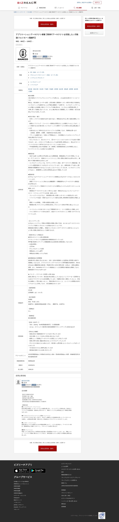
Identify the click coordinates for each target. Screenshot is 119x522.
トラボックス (17, 502)
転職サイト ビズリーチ (19, 12)
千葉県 (46, 89)
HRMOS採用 (17, 486)
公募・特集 (97, 7)
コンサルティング (35, 82)
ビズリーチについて (66, 463)
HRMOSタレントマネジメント (21, 484)
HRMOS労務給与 (18, 493)
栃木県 (61, 89)
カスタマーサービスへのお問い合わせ (70, 469)
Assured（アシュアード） (20, 507)
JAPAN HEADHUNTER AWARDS (69, 485)
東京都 (30, 89)
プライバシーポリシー (66, 492)
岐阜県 (76, 89)
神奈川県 (36, 89)
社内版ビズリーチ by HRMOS (21, 481)
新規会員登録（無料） (47, 24)
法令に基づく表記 (65, 495)
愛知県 (66, 89)
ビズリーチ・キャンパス (20, 495)
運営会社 (63, 503)
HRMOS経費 (17, 490)
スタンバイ (16, 509)
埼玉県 (42, 89)
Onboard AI (16, 497)
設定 (62, 472)
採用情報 (63, 506)
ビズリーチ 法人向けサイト (68, 498)
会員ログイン (94, 33)
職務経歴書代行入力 (66, 474)
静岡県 (71, 89)
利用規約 (63, 490)
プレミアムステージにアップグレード (70, 477)
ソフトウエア (34, 84)
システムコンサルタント (37, 77)
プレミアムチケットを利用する (69, 480)
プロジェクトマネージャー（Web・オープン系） (44, 75)
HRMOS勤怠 (17, 488)
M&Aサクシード (18, 500)
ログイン (97, 2)
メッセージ (60, 7)
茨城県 (51, 89)
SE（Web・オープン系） (37, 72)
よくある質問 (64, 466)
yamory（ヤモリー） (19, 504)
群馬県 (56, 89)
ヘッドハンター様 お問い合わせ (69, 501)
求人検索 (79, 7)
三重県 (30, 91)
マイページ (24, 7)
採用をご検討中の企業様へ (85, 2)
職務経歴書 (42, 7)
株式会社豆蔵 (25, 380)
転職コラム (64, 483)
